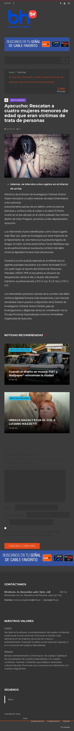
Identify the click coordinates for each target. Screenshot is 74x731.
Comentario (11, 467)
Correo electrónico (15, 515)
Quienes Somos (37, 721)
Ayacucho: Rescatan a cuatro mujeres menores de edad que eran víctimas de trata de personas (36, 113)
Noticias (22, 72)
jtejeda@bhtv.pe (51, 600)
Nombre (9, 507)
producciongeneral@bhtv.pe (26, 600)
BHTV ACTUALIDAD (19, 398)
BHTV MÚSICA (18, 100)
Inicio (11, 72)
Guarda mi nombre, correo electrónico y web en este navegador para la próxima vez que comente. (32, 533)
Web (6, 522)
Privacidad (65, 727)
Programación (53, 721)
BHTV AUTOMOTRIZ (20, 350)
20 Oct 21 (9, 129)
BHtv (10, 699)
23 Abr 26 (13, 379)
